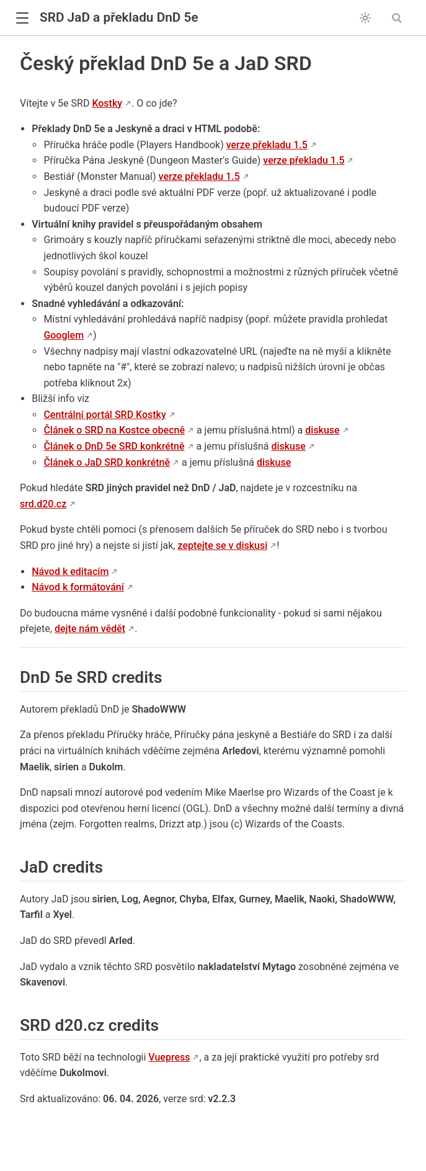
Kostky (107, 103)
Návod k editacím (70, 571)
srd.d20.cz (43, 504)
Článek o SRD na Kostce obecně (114, 430)
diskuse (322, 430)
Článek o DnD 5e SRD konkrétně (113, 446)
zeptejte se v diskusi (222, 545)
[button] (22, 18)
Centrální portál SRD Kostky (104, 415)
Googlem (63, 335)
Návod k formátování (78, 587)
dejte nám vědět (90, 628)
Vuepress (169, 1057)
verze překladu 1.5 (267, 145)
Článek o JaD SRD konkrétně (106, 462)
